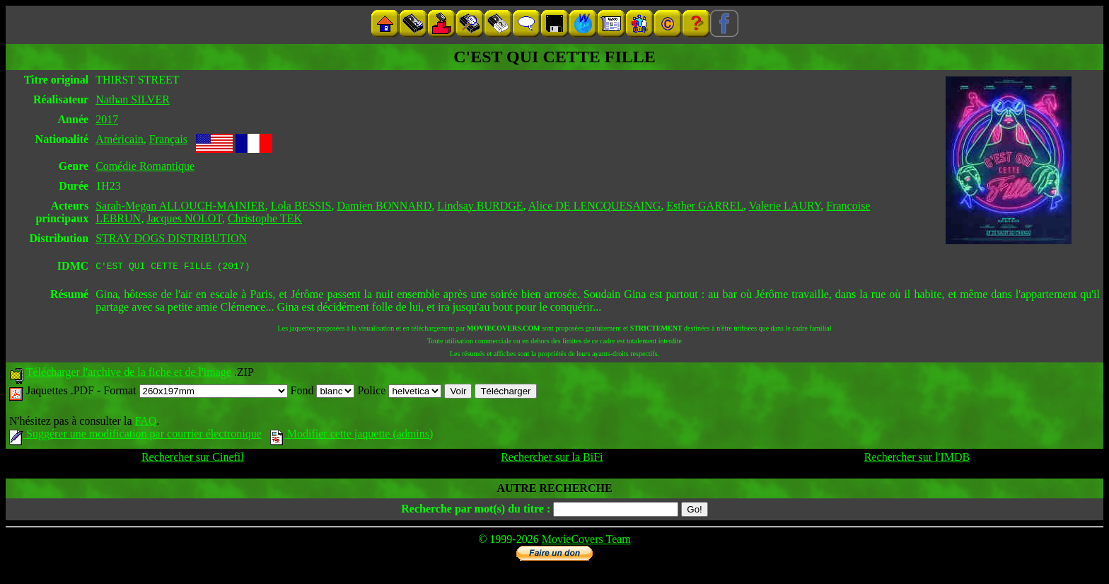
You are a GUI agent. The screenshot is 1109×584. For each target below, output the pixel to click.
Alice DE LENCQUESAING (594, 206)
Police (399, 393)
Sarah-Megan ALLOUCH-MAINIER (180, 206)
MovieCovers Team (586, 541)
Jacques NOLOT (184, 218)
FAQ (145, 423)
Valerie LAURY (784, 206)
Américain (119, 139)
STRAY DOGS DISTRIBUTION (171, 238)
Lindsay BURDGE (480, 206)
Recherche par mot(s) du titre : (475, 511)
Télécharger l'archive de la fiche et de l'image (128, 374)
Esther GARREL (704, 206)
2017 (106, 119)
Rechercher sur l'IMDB (917, 459)
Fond (323, 393)
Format (195, 393)
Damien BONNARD (384, 206)
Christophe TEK (265, 218)
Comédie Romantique (144, 166)
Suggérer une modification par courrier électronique (135, 436)
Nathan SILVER (132, 99)
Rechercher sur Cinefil (192, 459)
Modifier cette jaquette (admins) (352, 436)
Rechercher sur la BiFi (552, 459)
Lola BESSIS (301, 206)
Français (168, 139)
